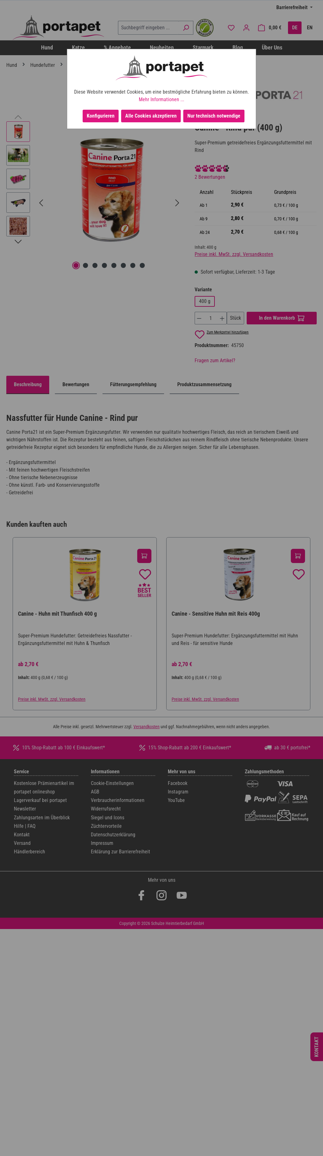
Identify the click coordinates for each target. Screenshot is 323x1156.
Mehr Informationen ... (161, 99)
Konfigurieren (101, 116)
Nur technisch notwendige (213, 116)
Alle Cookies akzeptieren (151, 116)
